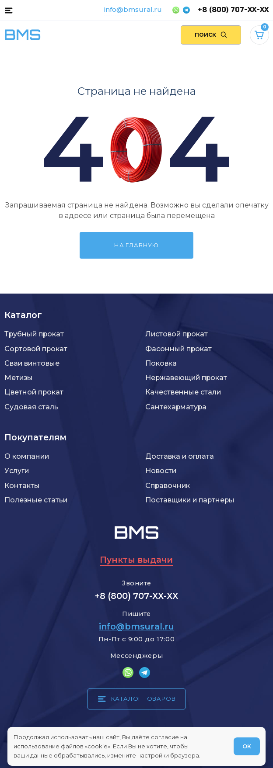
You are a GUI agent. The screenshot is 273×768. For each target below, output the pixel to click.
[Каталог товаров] (8, 10)
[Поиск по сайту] (211, 35)
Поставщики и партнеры (189, 500)
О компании (26, 456)
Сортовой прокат (35, 349)
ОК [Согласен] (246, 746)
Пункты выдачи (136, 559)
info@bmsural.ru (133, 9)
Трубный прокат (34, 334)
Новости (160, 471)
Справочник (167, 485)
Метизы (18, 378)
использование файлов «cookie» (62, 746)
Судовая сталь (31, 407)
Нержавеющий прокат (186, 378)
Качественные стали (183, 392)
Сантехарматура (175, 407)
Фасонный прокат (178, 349)
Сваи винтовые (32, 363)
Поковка (161, 363)
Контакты (22, 485)
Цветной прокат (33, 392)
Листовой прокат (176, 334)
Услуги (16, 471)
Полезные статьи (35, 500)
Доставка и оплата (179, 456)
